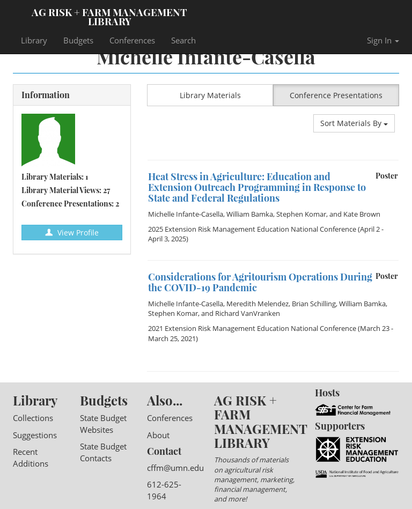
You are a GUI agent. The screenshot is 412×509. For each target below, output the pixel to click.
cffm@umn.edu (175, 467)
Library (34, 40)
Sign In (383, 40)
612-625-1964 (164, 490)
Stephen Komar (301, 214)
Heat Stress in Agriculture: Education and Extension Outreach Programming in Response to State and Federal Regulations (257, 187)
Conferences (132, 40)
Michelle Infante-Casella (185, 214)
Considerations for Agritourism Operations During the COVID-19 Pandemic (260, 282)
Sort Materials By (354, 123)
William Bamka (249, 214)
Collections (33, 417)
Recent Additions (30, 457)
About (158, 435)
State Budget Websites (103, 423)
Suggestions (35, 435)
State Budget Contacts (103, 452)
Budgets (78, 40)
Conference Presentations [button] (336, 95)
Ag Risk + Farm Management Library (109, 16)
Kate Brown (361, 214)
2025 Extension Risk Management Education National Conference (252, 229)
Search (183, 40)
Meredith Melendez (257, 303)
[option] (273, 210)
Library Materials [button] (210, 95)
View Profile (71, 232)
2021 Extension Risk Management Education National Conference (252, 328)
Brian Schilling (314, 303)
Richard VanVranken (247, 313)
